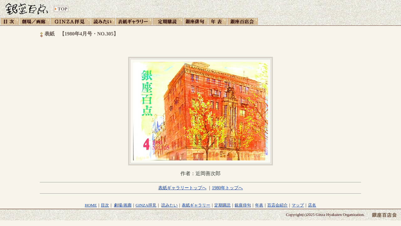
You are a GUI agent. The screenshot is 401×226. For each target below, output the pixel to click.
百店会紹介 (277, 205)
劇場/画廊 (123, 205)
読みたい (169, 205)
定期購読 (222, 205)
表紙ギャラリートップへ (182, 187)
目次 (105, 205)
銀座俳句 (243, 205)
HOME (91, 205)
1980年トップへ (227, 187)
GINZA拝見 (146, 205)
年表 (259, 205)
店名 (312, 205)
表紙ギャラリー (196, 205)
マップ (298, 205)
